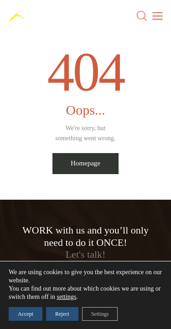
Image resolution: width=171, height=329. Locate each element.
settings (67, 296)
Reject (62, 314)
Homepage (85, 163)
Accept (25, 314)
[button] (157, 16)
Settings (100, 314)
